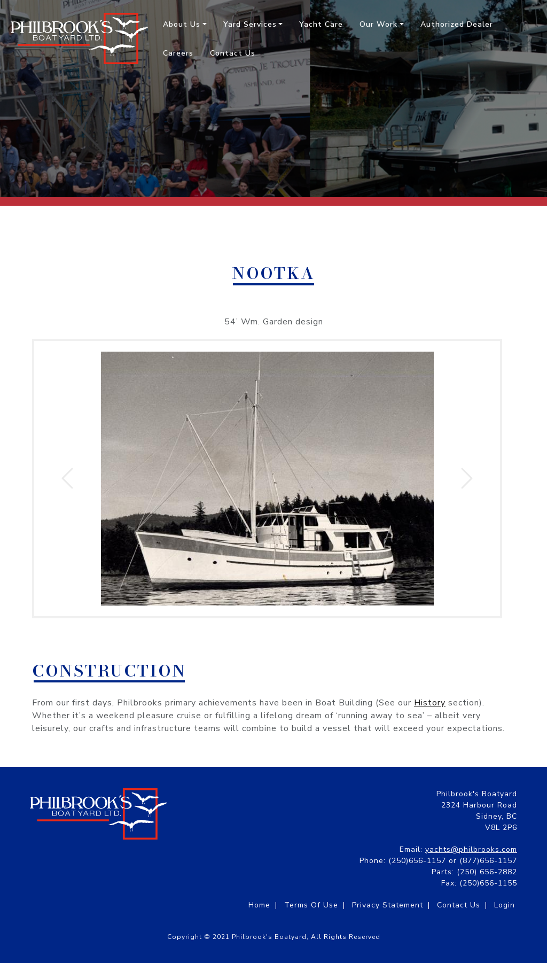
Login (504, 905)
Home (259, 905)
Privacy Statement (387, 905)
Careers (178, 53)
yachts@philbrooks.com (471, 849)
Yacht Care (321, 24)
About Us (181, 24)
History (430, 703)
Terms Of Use (311, 905)
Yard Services (250, 24)
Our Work (378, 24)
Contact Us (232, 53)
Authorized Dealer (456, 24)
